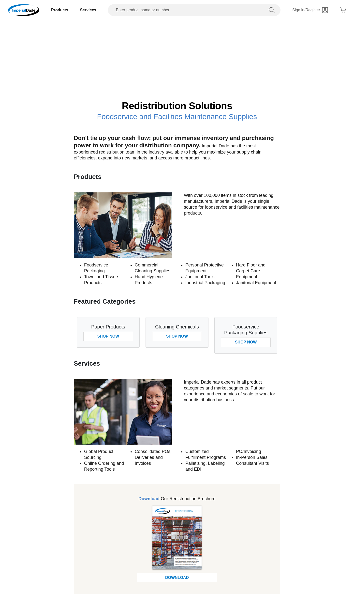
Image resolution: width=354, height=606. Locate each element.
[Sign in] (310, 10)
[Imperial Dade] (23, 10)
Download (177, 577)
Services (88, 10)
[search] (272, 10)
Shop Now (108, 336)
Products (59, 10)
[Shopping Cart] (343, 10)
